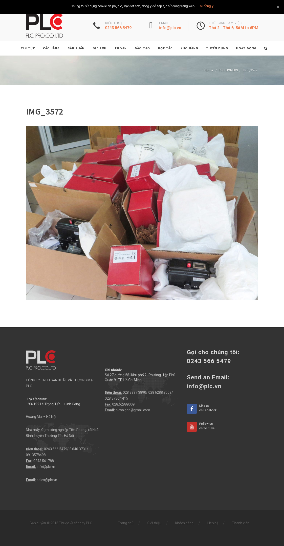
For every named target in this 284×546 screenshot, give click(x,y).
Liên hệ (212, 523)
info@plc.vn (46, 466)
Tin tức (28, 48)
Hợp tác (165, 48)
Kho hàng (189, 48)
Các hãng (51, 48)
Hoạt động (246, 48)
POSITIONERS (228, 70)
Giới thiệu (154, 523)
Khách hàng (184, 523)
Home (208, 70)
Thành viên (240, 523)
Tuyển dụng (217, 48)
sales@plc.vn (47, 480)
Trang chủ (125, 523)
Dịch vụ (100, 48)
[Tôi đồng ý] (277, 6)
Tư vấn (120, 48)
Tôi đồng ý (206, 6)
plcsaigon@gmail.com (133, 410)
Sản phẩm (76, 48)
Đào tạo (142, 48)
